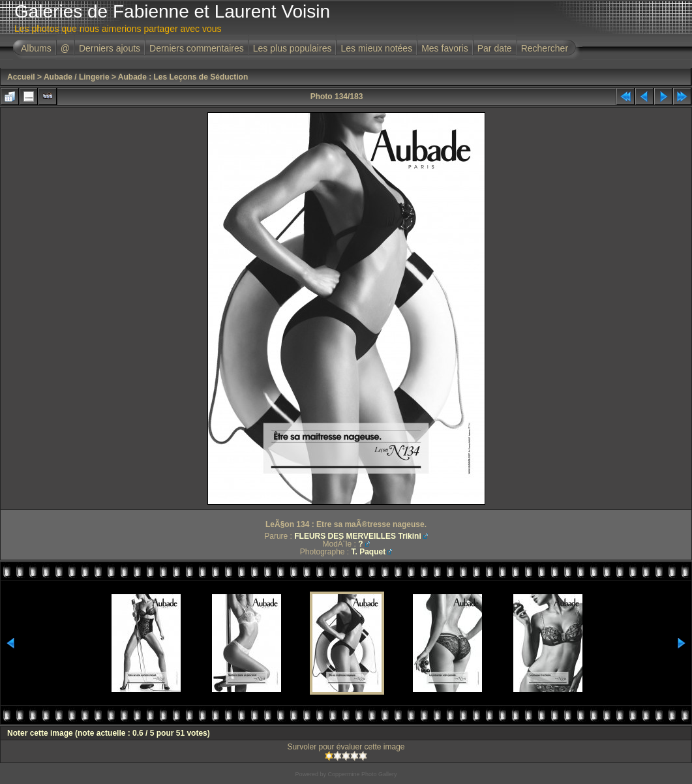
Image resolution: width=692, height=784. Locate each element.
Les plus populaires (292, 48)
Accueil (21, 77)
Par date (494, 48)
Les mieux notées (376, 48)
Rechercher (544, 48)
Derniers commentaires (196, 48)
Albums (36, 48)
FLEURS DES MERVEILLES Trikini (357, 536)
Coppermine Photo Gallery (362, 774)
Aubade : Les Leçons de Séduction (183, 77)
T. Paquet (369, 551)
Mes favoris (444, 48)
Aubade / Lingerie (77, 77)
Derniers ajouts (109, 48)
